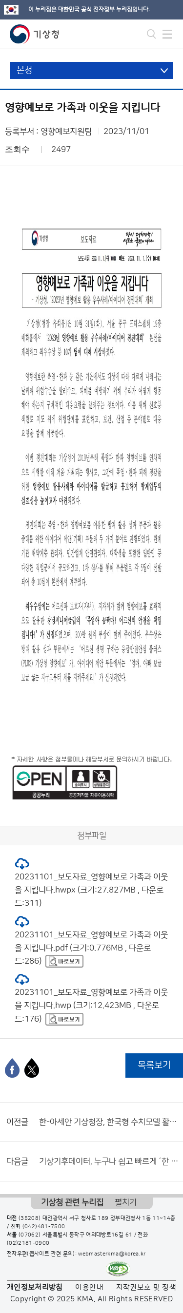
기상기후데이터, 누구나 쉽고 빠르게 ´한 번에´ (108, 1161)
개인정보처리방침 (35, 1287)
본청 (24, 70)
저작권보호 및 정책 (146, 1287)
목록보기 (154, 1065)
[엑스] (31, 1068)
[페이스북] (12, 1068)
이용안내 (89, 1287)
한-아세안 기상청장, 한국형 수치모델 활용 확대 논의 (108, 1122)
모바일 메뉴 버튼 (167, 34)
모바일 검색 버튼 (151, 34)
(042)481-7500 (43, 1227)
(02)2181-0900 (28, 1243)
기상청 (35, 34)
